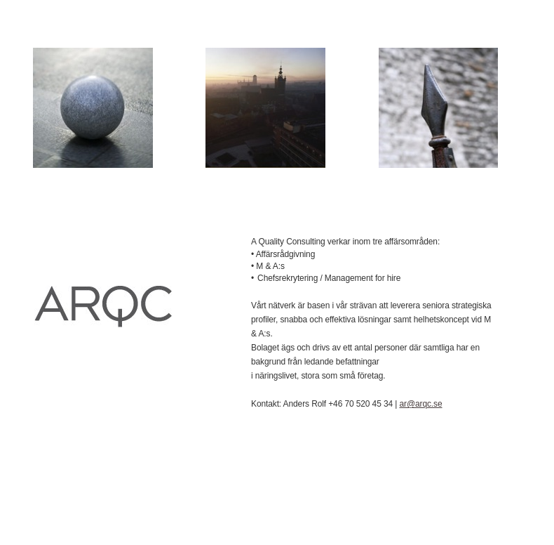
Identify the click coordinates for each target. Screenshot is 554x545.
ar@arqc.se (420, 404)
